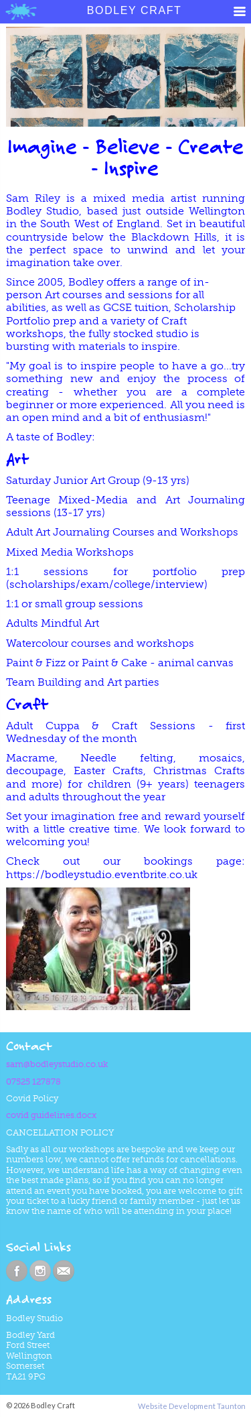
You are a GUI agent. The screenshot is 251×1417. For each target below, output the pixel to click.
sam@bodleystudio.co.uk (57, 1064)
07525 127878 (33, 1081)
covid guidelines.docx (51, 1115)
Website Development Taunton (192, 1406)
